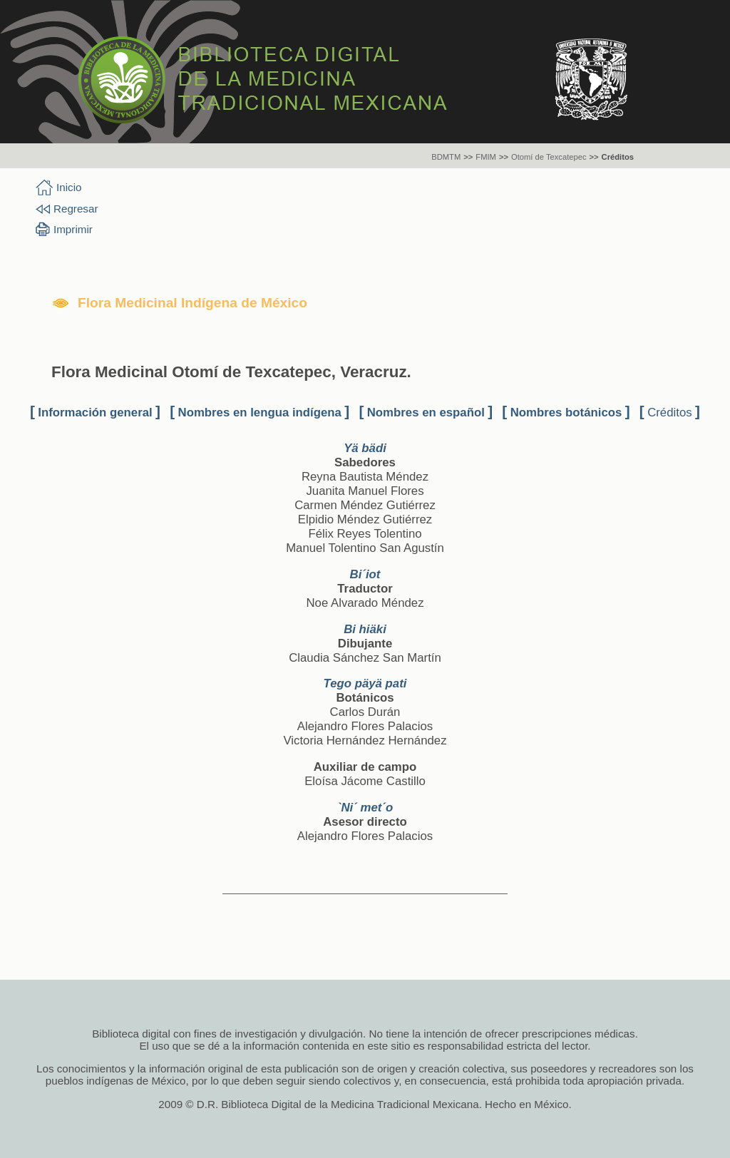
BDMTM (446, 157)
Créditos (618, 157)
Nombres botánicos (566, 412)
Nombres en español (426, 412)
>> (468, 157)
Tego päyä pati (365, 683)
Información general (95, 412)
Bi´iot (365, 574)
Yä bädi (365, 448)
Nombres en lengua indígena (259, 412)
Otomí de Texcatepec (549, 157)
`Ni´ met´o (365, 807)
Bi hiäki (365, 629)
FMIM (485, 157)
